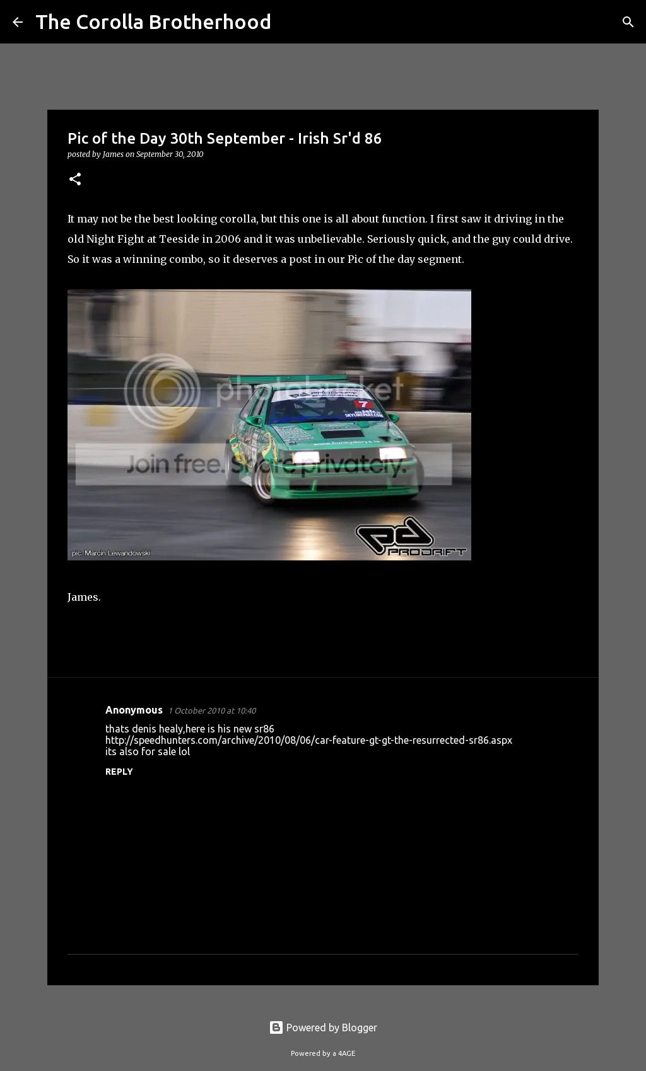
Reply (119, 772)
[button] (75, 179)
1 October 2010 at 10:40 (211, 710)
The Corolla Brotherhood (153, 21)
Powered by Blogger (323, 1027)
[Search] (289, 22)
